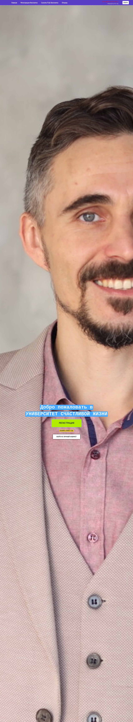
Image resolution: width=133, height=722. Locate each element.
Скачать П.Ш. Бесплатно (50, 3)
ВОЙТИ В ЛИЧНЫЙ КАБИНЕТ (67, 437)
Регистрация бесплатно (29, 3)
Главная (14, 3)
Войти (126, 2)
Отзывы (64, 3)
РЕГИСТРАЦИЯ (66, 423)
